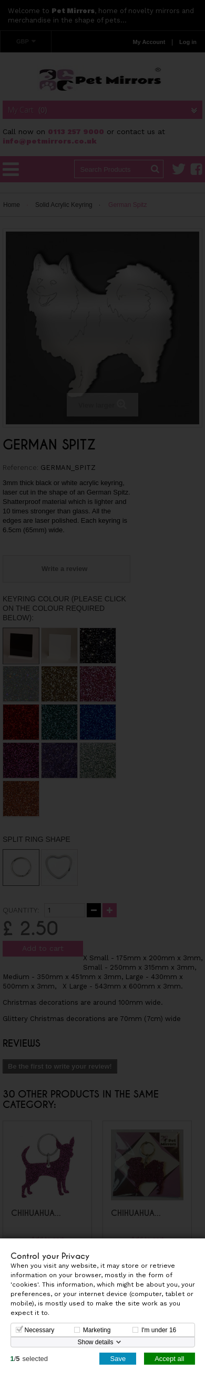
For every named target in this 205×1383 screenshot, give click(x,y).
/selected (29, 1358)
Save (118, 1358)
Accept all (169, 1358)
